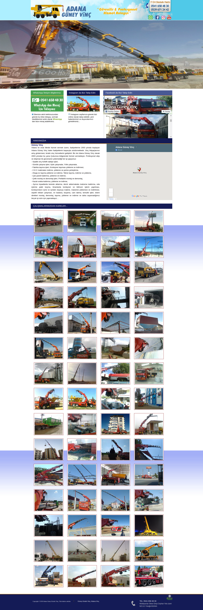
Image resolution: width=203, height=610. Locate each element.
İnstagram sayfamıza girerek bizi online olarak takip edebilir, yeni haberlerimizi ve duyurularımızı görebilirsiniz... (82, 117)
